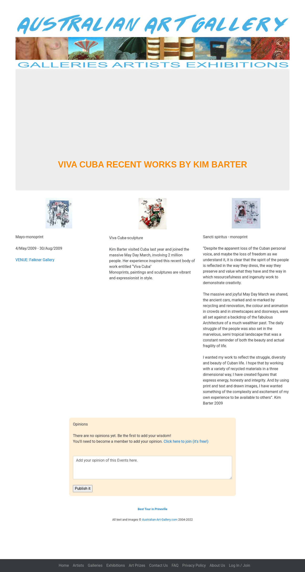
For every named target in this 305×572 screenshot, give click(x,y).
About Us (217, 565)
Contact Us (158, 565)
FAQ (175, 565)
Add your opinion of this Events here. (152, 467)
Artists (78, 565)
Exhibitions (115, 565)
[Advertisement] (152, 120)
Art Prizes (137, 565)
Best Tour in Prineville (152, 509)
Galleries (95, 565)
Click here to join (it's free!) (186, 441)
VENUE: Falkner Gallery (34, 260)
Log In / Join (239, 565)
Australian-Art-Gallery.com (160, 519)
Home (64, 565)
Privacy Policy (194, 565)
